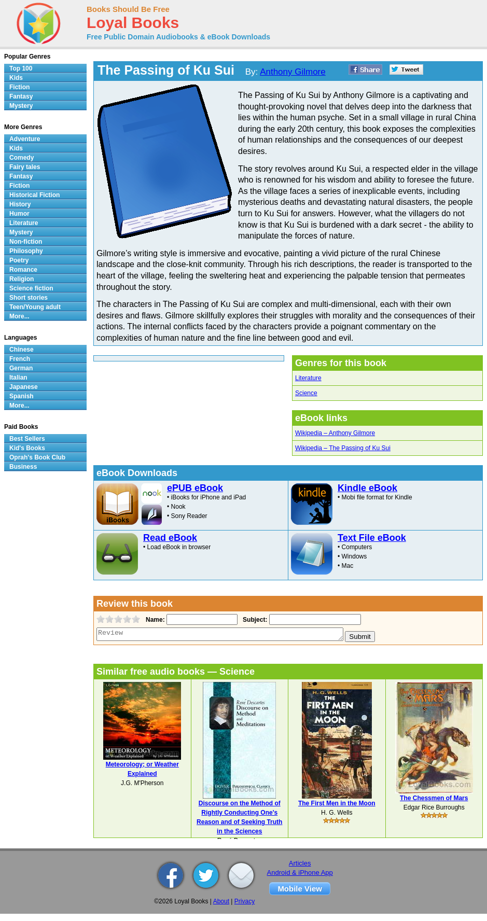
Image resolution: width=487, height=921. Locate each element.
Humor (19, 213)
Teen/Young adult (35, 307)
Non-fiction (25, 241)
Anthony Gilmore (293, 72)
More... (19, 316)
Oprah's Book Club (37, 457)
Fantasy (21, 96)
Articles (300, 863)
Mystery (21, 105)
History (20, 204)
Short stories (28, 297)
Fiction (19, 87)
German (21, 368)
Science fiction (31, 288)
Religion (21, 279)
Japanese (23, 386)
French (19, 358)
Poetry (19, 260)
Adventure (24, 139)
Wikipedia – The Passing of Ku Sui (343, 448)
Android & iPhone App (300, 872)
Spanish (21, 396)
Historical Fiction (34, 195)
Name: (154, 619)
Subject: (254, 619)
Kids (16, 77)
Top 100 (20, 68)
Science (306, 393)
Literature (308, 378)
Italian (18, 377)
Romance (23, 269)
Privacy (244, 901)
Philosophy (26, 251)
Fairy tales (24, 167)
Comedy (21, 157)
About (221, 901)
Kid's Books (27, 448)
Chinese (21, 349)
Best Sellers (27, 438)
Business (23, 466)
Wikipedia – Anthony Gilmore (335, 433)
